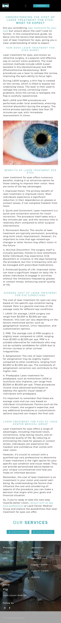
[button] (25, 6)
